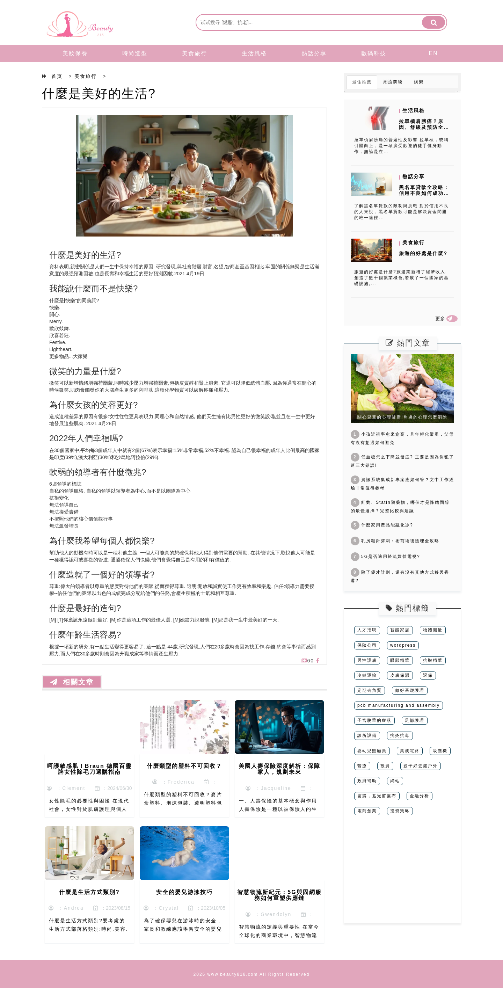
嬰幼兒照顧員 (372, 750)
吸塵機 (440, 750)
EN (433, 53)
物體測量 (433, 629)
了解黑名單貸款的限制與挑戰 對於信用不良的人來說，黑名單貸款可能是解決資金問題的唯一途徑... (401, 211)
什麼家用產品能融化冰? (382, 525)
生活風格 (254, 53)
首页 (57, 76)
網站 (395, 780)
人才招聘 (367, 629)
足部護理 (414, 720)
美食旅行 (194, 53)
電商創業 (367, 810)
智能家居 (400, 629)
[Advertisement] (402, 874)
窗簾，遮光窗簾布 (376, 795)
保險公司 (367, 645)
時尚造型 (134, 53)
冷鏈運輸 (367, 675)
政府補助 (367, 780)
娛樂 (419, 81)
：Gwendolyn (269, 914)
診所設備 (367, 735)
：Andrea (66, 908)
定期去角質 (369, 690)
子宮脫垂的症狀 (374, 720)
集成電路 (410, 750)
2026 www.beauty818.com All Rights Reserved (252, 974)
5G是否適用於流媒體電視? (385, 556)
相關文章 (72, 682)
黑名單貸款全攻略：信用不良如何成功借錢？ (424, 193)
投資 (385, 765)
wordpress (403, 645)
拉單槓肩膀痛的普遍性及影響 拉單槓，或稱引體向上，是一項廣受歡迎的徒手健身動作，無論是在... (401, 145)
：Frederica (173, 782)
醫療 (362, 765)
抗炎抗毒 (400, 735)
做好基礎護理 (409, 690)
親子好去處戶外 (420, 765)
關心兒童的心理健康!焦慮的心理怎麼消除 (402, 417)
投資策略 (400, 810)
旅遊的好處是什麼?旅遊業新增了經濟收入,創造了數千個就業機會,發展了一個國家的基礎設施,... (401, 277)
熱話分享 (314, 53)
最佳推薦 (362, 82)
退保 (428, 675)
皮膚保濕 (400, 675)
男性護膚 (367, 660)
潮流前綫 (393, 81)
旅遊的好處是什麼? (423, 253)
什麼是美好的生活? (99, 93)
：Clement (66, 788)
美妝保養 (75, 53)
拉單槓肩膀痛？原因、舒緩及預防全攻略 (424, 127)
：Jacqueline (268, 788)
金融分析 (419, 795)
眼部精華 (400, 660)
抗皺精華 (433, 660)
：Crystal (161, 908)
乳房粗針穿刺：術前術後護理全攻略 (395, 540)
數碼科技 (373, 53)
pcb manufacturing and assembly (398, 705)
